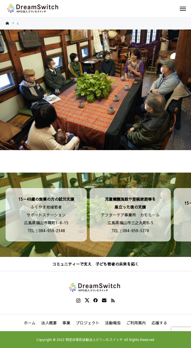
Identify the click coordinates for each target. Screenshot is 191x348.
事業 (66, 323)
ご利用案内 (136, 323)
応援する (159, 323)
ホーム (30, 323)
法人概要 (49, 323)
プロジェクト (87, 323)
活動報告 (113, 323)
